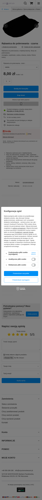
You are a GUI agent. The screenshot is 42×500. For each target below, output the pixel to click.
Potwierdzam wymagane (21, 280)
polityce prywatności (19, 228)
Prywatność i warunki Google (24, 232)
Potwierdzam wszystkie (21, 273)
